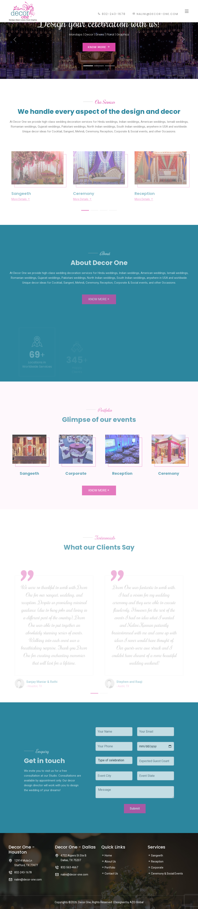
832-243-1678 (111, 14)
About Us (108, 861)
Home (106, 855)
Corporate (155, 867)
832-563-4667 (69, 867)
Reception (155, 861)
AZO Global (136, 902)
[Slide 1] (88, 66)
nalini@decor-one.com (155, 14)
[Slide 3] (110, 66)
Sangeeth (155, 855)
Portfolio (108, 867)
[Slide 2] (99, 66)
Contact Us (109, 873)
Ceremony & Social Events (165, 873)
